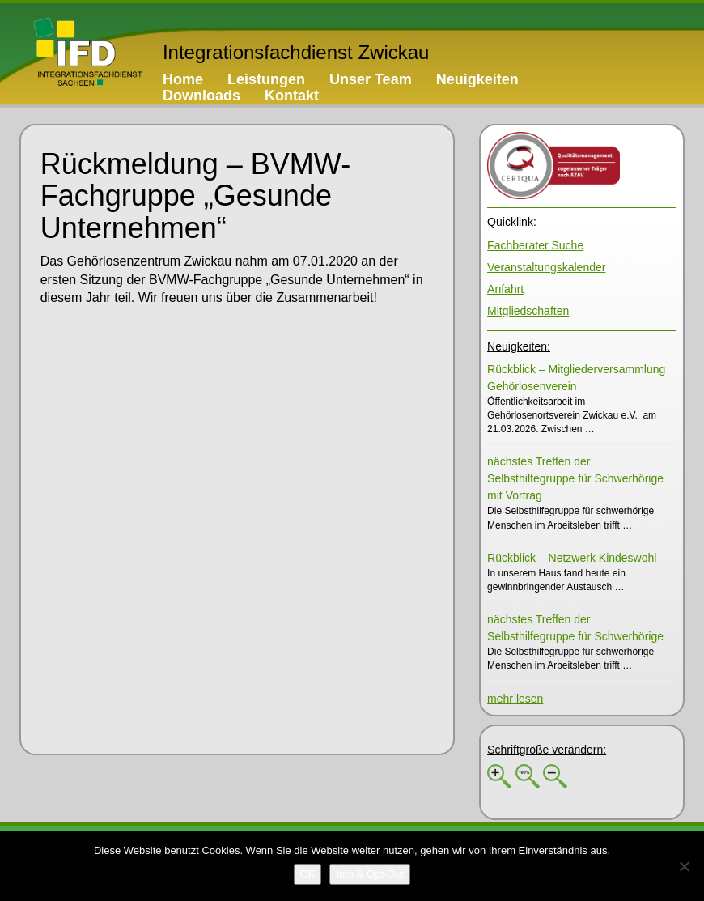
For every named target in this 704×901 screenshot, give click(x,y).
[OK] (308, 874)
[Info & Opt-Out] (369, 874)
